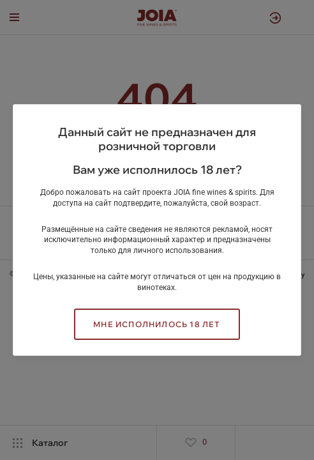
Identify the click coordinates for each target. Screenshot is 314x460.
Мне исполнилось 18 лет (156, 324)
